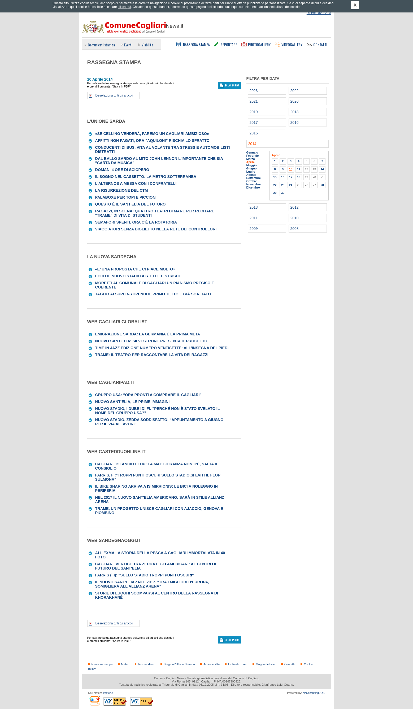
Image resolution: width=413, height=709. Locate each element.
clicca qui (124, 7)
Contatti (289, 664)
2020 (294, 101)
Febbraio (252, 155)
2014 (252, 144)
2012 (294, 207)
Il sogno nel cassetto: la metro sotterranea (146, 176)
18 (298, 177)
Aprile (250, 162)
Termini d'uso (146, 664)
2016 (294, 122)
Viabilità (147, 44)
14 (322, 169)
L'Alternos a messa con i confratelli (136, 183)
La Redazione (237, 664)
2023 (254, 91)
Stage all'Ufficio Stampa (179, 664)
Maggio (251, 165)
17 (290, 177)
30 (282, 192)
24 (290, 185)
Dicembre (253, 187)
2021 (254, 101)
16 (282, 177)
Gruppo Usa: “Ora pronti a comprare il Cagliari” (148, 395)
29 (274, 192)
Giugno (251, 168)
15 (274, 177)
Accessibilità (211, 664)
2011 (254, 218)
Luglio (250, 171)
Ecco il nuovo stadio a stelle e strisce (138, 276)
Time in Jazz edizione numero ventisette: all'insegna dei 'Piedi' (162, 348)
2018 (294, 112)
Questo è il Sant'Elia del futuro (130, 204)
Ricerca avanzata (319, 13)
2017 (254, 122)
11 (298, 169)
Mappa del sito (265, 664)
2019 (254, 112)
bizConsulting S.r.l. (314, 693)
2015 (254, 133)
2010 (294, 218)
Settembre (253, 178)
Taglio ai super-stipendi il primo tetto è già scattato (153, 294)
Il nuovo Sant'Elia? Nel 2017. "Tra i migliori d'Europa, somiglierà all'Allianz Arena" (152, 584)
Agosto (251, 174)
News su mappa (102, 664)
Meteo (125, 664)
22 (274, 185)
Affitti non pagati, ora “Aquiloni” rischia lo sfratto (152, 140)
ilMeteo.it (108, 693)
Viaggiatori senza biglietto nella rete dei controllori (156, 229)
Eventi (128, 44)
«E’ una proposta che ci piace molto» (135, 269)
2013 (254, 207)
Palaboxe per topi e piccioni (125, 197)
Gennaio (252, 152)
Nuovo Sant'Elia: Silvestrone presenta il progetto (151, 341)
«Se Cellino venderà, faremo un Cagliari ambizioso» (152, 134)
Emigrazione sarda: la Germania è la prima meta (147, 334)
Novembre (253, 184)
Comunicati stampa (101, 44)
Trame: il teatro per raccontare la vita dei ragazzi (151, 355)
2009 (254, 228)
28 (322, 185)
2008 (294, 228)
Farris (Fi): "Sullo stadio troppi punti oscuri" (144, 575)
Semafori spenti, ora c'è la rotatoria (136, 222)
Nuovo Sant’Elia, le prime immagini (132, 402)
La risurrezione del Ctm (121, 190)
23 (282, 185)
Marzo (250, 158)
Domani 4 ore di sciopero (122, 170)
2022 (294, 91)
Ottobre (251, 181)
